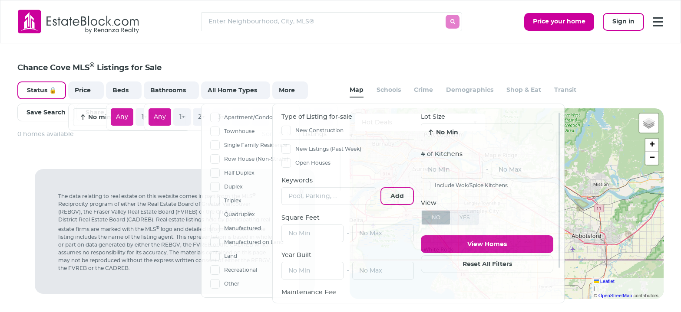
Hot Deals (377, 123)
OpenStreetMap (615, 295)
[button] (648, 123)
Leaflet (604, 281)
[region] (179, 229)
